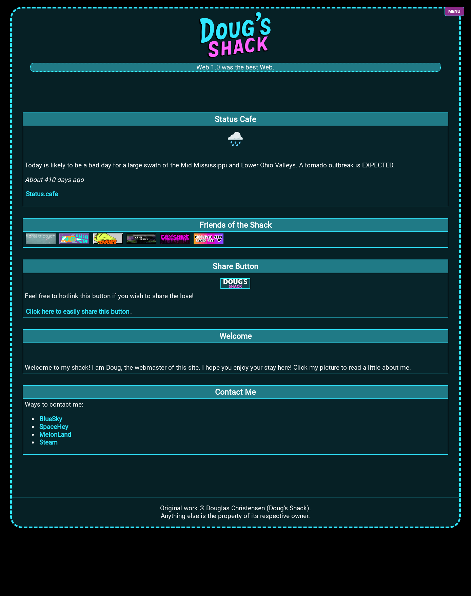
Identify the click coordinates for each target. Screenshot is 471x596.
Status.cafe (42, 194)
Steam (48, 442)
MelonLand (55, 434)
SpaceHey (53, 427)
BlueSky (50, 419)
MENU (454, 11)
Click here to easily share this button (77, 311)
